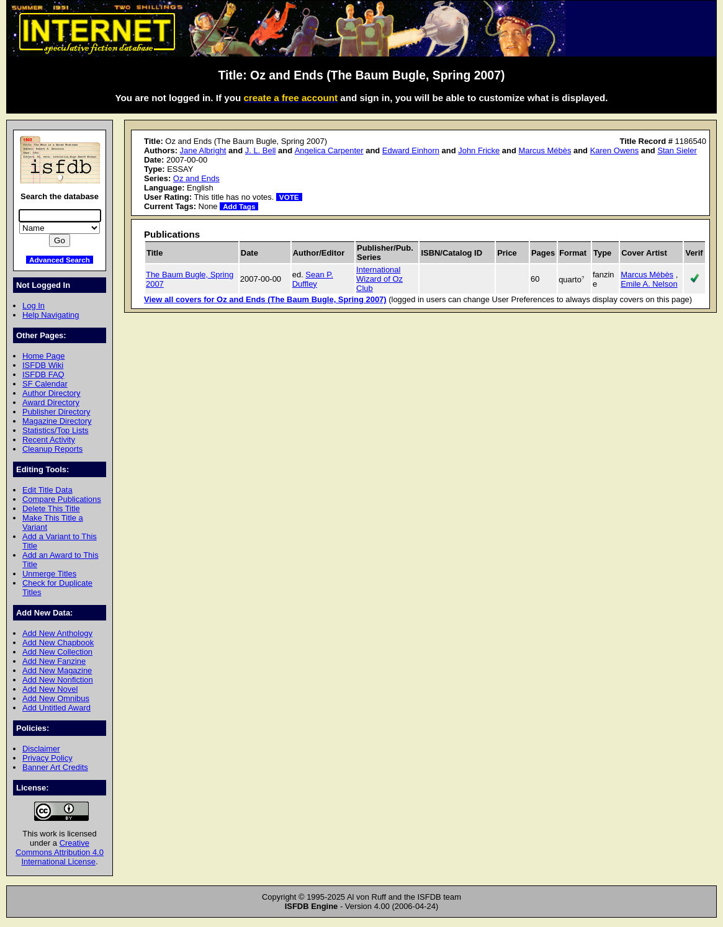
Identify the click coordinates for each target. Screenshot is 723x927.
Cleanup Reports (52, 449)
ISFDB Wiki (42, 365)
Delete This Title (51, 508)
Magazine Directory (57, 421)
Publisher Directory (56, 411)
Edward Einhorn (410, 150)
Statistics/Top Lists (55, 430)
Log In (33, 305)
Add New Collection (57, 651)
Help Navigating (50, 315)
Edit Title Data (47, 490)
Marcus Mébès (544, 150)
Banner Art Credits (55, 767)
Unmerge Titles (49, 573)
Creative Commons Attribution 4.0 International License (60, 852)
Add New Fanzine (54, 661)
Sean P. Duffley (312, 279)
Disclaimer (41, 748)
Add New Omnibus (55, 698)
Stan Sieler (676, 150)
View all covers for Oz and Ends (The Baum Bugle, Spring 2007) (265, 299)
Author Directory (51, 393)
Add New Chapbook (58, 642)
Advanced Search (59, 260)
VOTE (289, 197)
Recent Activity (48, 439)
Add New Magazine (57, 670)
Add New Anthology (57, 633)
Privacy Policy (47, 758)
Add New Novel (50, 689)
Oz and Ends (196, 178)
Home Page (43, 356)
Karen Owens (614, 150)
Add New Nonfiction (57, 679)
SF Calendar (45, 383)
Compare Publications (61, 499)
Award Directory (50, 402)
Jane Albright (203, 150)
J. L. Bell (260, 150)
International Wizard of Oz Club (379, 279)
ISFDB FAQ (43, 374)
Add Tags (239, 206)
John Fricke (479, 150)
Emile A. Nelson (649, 284)
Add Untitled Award (56, 707)
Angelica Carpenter (329, 150)
